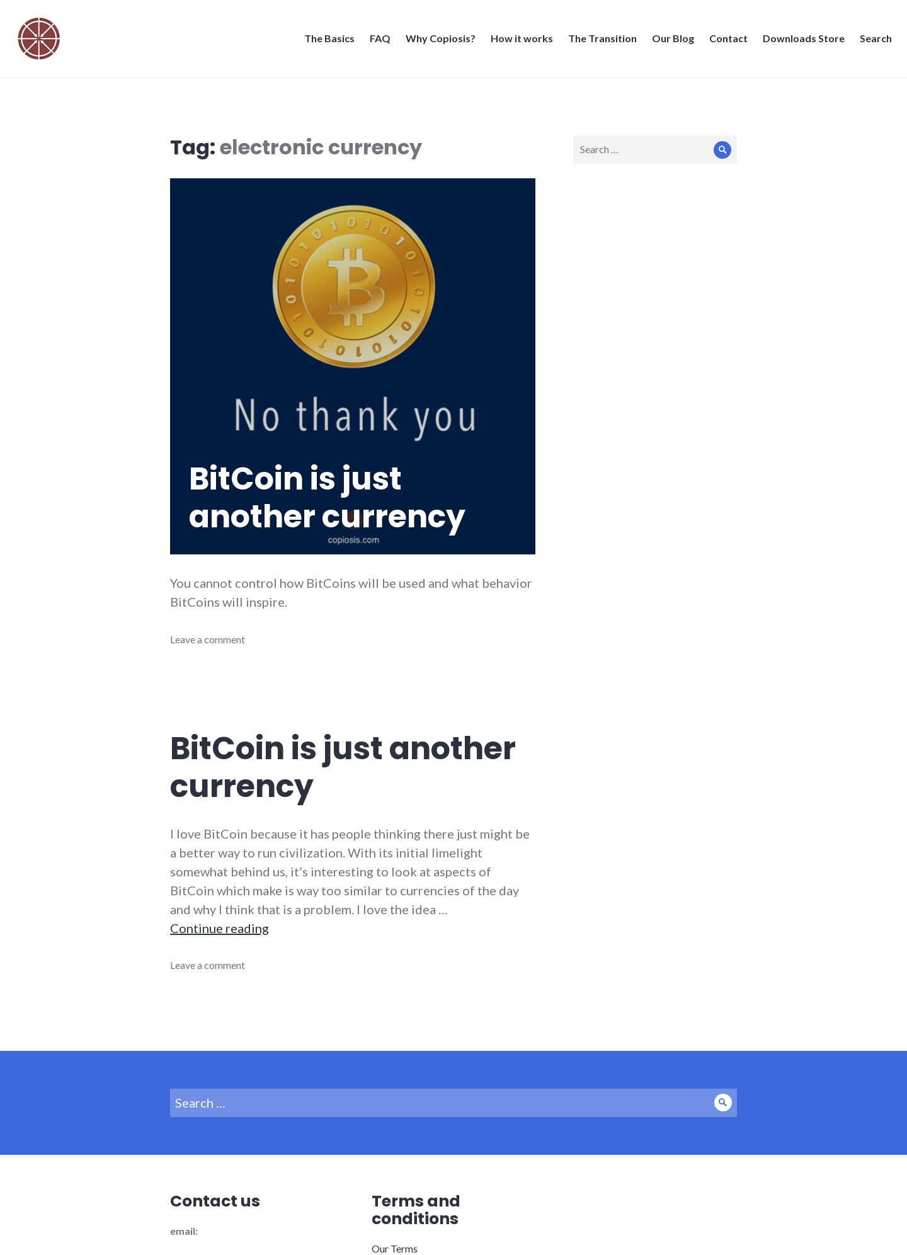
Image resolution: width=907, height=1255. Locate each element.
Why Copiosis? (437, 42)
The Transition (598, 42)
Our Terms (395, 1248)
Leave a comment (207, 639)
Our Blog (669, 42)
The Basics (325, 42)
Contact (724, 42)
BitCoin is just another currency (327, 497)
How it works (518, 42)
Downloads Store (800, 42)
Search (872, 42)
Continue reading (219, 928)
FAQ (376, 42)
